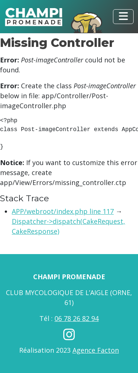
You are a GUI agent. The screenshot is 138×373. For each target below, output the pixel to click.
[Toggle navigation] (123, 16)
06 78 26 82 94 (76, 318)
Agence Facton (95, 350)
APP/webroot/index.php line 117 (63, 211)
